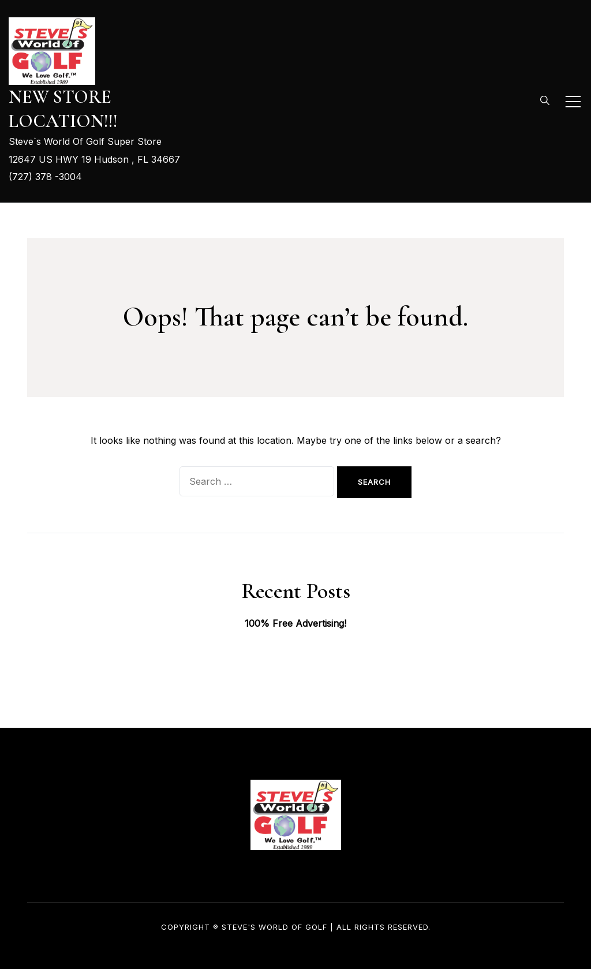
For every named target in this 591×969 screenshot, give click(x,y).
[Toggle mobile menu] (573, 101)
